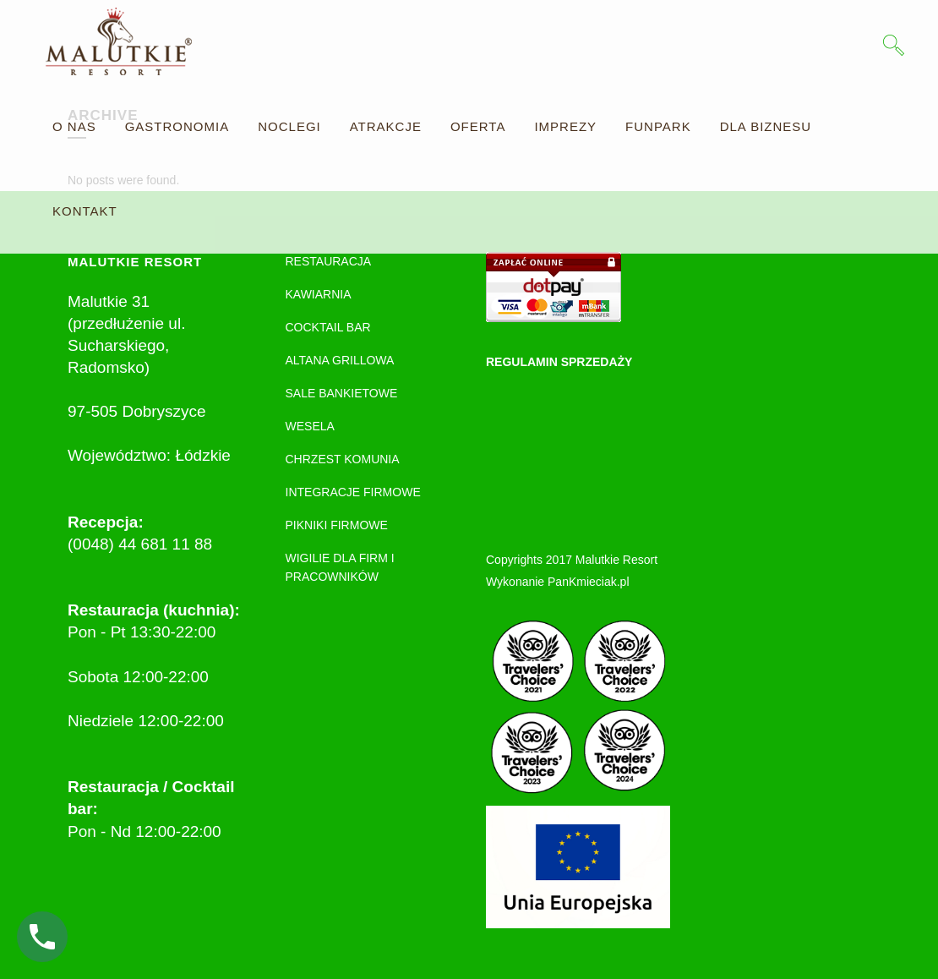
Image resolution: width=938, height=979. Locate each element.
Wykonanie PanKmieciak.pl (558, 581)
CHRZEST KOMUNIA (343, 459)
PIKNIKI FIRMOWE (337, 525)
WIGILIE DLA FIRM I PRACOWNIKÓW (340, 567)
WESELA (310, 426)
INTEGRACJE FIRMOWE (353, 492)
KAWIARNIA (319, 294)
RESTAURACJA (329, 261)
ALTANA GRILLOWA (340, 360)
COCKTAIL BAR (328, 327)
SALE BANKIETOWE (342, 393)
